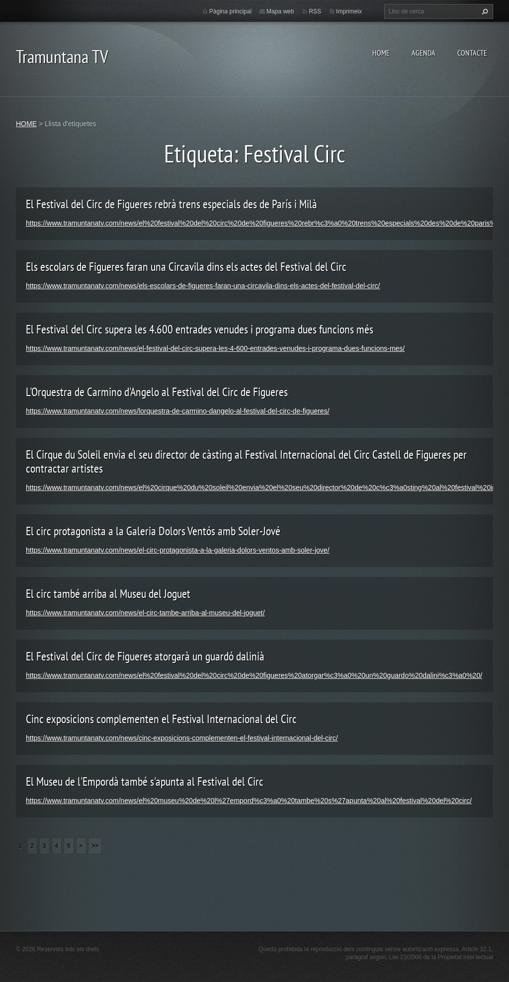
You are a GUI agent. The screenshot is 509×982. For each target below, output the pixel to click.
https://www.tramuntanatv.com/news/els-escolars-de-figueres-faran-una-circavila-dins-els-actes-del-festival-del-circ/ (203, 286)
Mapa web (280, 11)
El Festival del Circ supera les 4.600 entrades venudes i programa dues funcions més (199, 329)
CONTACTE (472, 53)
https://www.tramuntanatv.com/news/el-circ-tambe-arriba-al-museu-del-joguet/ (145, 613)
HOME (381, 53)
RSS (315, 11)
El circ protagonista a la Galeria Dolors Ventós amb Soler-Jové (153, 531)
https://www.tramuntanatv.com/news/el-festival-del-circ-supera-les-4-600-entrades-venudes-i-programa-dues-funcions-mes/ (215, 348)
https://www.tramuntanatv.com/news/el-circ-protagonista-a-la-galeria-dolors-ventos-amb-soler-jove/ (178, 550)
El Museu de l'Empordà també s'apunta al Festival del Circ (144, 781)
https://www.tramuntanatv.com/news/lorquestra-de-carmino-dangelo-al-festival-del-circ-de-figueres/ (178, 411)
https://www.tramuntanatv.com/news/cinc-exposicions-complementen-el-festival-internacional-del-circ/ (182, 738)
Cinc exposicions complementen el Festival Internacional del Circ (161, 719)
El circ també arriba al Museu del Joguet (108, 593)
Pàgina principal (230, 11)
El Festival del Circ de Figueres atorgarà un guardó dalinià (145, 656)
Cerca (483, 11)
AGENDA (423, 53)
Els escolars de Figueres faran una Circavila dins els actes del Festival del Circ (186, 266)
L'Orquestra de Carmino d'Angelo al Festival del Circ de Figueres (157, 392)
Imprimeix (349, 11)
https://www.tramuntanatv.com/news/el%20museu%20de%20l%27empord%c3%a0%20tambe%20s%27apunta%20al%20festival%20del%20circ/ (249, 801)
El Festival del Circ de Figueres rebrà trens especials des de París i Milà (171, 204)
